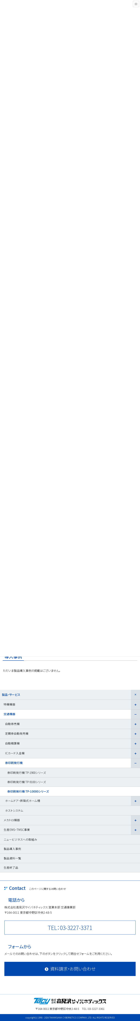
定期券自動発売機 (16, 733)
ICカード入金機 (15, 753)
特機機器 (9, 704)
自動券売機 (12, 724)
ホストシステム (14, 810)
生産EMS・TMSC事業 (17, 830)
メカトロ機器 (12, 820)
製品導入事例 (12, 849)
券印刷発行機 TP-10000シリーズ (28, 791)
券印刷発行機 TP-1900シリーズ (26, 773)
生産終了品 (11, 867)
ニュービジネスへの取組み (20, 839)
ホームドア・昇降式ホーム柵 (22, 801)
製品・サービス (11, 694)
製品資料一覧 (12, 858)
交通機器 (9, 714)
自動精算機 (12, 743)
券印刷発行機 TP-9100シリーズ (26, 782)
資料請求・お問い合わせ (73, 968)
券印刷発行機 (14, 763)
